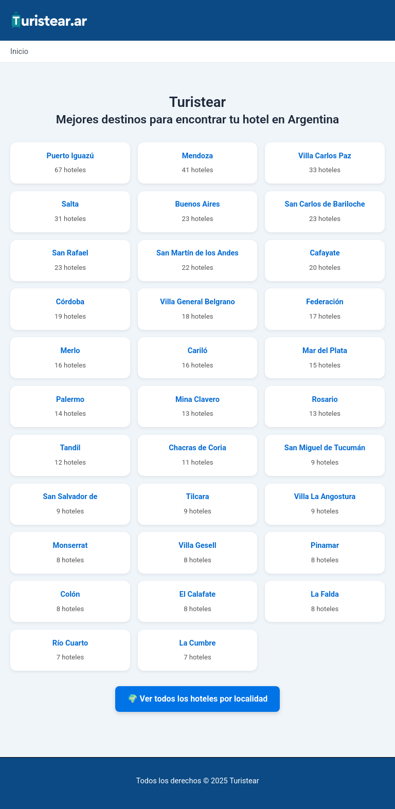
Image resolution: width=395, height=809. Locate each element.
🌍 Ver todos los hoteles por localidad (198, 699)
